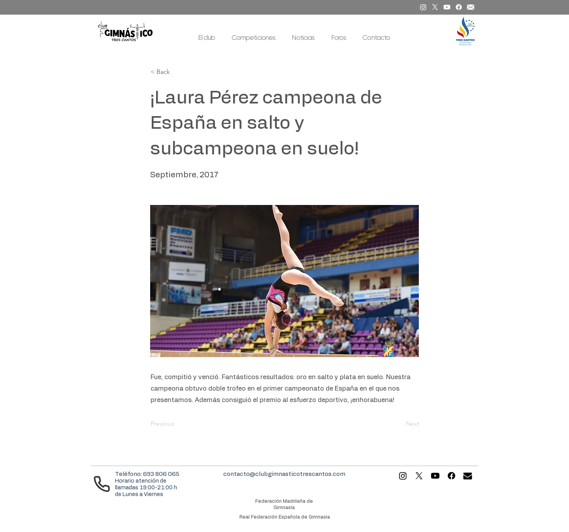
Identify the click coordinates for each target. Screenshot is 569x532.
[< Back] (177, 72)
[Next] (399, 424)
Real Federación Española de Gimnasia (284, 517)
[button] (206, 37)
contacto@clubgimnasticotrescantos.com (284, 474)
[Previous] (177, 424)
